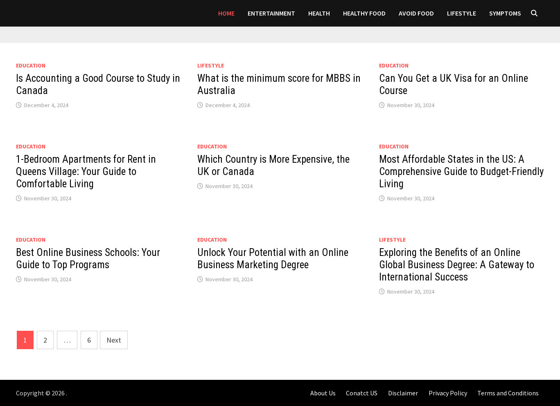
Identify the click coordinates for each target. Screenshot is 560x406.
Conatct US (361, 393)
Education (30, 65)
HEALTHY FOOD (364, 13)
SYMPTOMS (505, 13)
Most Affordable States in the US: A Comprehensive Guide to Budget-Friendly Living (461, 171)
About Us (323, 393)
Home (226, 13)
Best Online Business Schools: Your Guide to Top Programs (88, 259)
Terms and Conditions (508, 393)
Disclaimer (403, 393)
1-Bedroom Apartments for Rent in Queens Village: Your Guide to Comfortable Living (86, 171)
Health (319, 13)
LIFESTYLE (461, 13)
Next (113, 340)
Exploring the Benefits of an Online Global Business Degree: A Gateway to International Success (456, 265)
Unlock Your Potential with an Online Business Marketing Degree (272, 259)
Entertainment (271, 13)
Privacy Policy (448, 393)
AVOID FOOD (416, 13)
